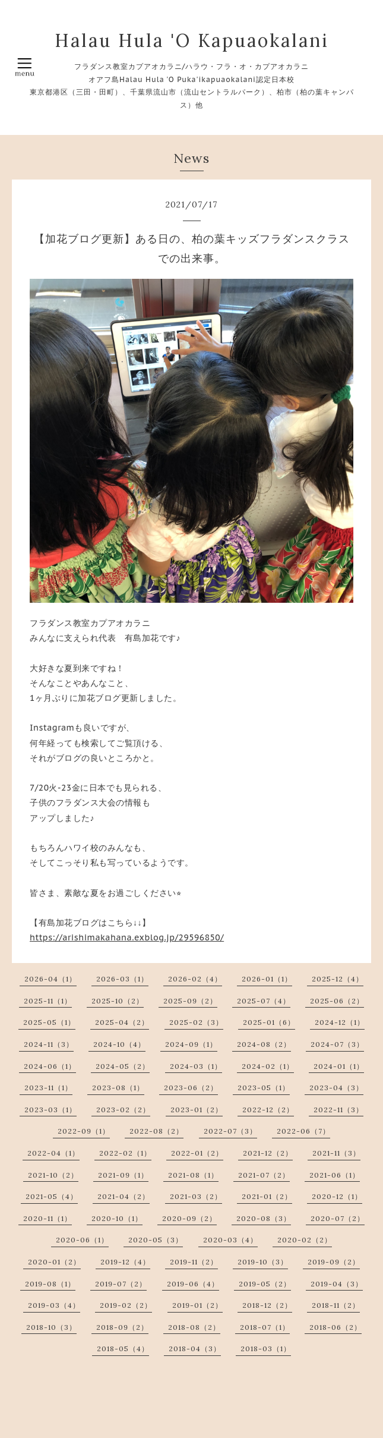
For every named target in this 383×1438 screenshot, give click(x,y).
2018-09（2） (122, 1327)
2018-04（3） (195, 1348)
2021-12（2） (268, 1152)
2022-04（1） (53, 1152)
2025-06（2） (337, 1000)
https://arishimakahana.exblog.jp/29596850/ (127, 937)
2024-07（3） (337, 1044)
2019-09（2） (334, 1261)
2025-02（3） (196, 1022)
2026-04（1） (50, 978)
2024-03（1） (196, 1066)
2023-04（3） (336, 1087)
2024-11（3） (49, 1044)
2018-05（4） (123, 1348)
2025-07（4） (263, 1000)
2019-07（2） (121, 1283)
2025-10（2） (117, 1000)
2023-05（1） (264, 1087)
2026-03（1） (122, 978)
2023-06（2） (191, 1087)
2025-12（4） (337, 978)
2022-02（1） (125, 1152)
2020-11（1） (47, 1218)
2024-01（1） (339, 1066)
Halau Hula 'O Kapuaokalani (192, 40)
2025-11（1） (48, 1000)
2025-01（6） (269, 1022)
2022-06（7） (303, 1131)
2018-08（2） (194, 1327)
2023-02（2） (123, 1109)
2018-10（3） (51, 1327)
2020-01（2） (54, 1261)
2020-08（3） (263, 1218)
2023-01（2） (196, 1109)
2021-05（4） (52, 1196)
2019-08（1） (50, 1283)
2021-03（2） (196, 1196)
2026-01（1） (267, 978)
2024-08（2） (264, 1044)
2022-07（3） (230, 1131)
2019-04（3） (337, 1283)
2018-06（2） (335, 1327)
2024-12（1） (340, 1022)
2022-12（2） (268, 1109)
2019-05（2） (265, 1283)
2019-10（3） (263, 1261)
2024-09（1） (191, 1044)
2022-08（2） (156, 1131)
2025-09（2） (190, 1000)
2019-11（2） (194, 1261)
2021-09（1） (123, 1174)
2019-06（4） (193, 1283)
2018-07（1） (265, 1327)
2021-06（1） (334, 1174)
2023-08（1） (118, 1087)
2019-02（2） (126, 1305)
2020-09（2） (189, 1218)
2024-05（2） (123, 1066)
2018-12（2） (267, 1305)
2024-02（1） (268, 1066)
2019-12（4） (125, 1261)
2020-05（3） (155, 1239)
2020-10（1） (117, 1218)
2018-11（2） (336, 1305)
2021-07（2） (264, 1174)
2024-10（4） (119, 1044)
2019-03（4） (54, 1305)
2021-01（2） (267, 1196)
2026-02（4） (195, 978)
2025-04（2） (122, 1022)
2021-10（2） (53, 1174)
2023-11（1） (48, 1087)
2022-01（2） (197, 1152)
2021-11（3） (336, 1152)
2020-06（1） (82, 1239)
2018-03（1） (265, 1348)
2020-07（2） (338, 1218)
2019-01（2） (197, 1305)
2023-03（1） (50, 1109)
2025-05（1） (49, 1022)
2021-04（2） (123, 1196)
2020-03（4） (230, 1239)
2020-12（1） (337, 1196)
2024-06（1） (50, 1066)
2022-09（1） (84, 1131)
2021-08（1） (193, 1174)
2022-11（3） (338, 1109)
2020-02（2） (304, 1239)
